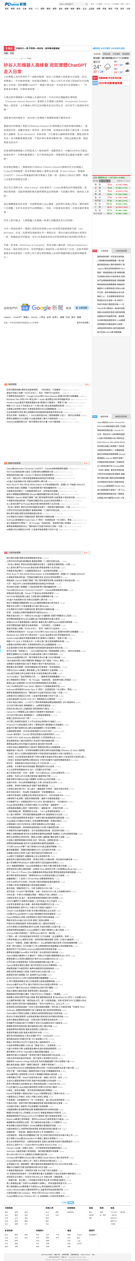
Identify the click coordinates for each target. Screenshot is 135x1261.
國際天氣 (114, 1221)
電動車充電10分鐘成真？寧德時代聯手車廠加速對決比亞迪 (33, 1055)
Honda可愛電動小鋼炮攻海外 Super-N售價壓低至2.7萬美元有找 (36, 1093)
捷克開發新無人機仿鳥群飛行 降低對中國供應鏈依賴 (30, 741)
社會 (25, 9)
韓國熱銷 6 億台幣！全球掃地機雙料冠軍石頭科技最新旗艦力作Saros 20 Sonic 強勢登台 (47, 750)
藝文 (78, 1238)
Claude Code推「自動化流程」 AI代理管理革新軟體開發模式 (34, 1148)
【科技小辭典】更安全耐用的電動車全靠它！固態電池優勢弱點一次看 (38, 507)
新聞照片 (40, 1230)
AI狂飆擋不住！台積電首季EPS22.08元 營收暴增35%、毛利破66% (37, 802)
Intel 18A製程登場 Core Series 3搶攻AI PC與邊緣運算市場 (33, 686)
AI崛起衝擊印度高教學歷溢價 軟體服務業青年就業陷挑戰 (32, 1109)
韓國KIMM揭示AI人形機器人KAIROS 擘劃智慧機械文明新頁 (34, 1113)
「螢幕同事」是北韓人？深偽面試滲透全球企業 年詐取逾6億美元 (36, 1180)
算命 (90, 1212)
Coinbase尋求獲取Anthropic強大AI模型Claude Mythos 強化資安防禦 (38, 1158)
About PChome (85, 1254)
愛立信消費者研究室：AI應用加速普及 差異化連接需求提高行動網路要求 (40, 1142)
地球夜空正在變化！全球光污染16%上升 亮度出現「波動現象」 (35, 1177)
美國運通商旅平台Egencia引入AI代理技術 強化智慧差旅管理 (34, 1116)
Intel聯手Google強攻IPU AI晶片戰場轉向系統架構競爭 (31, 914)
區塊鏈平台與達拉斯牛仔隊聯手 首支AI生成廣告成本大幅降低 (34, 1023)
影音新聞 (9, 1230)
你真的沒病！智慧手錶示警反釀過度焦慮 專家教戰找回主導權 (34, 1103)
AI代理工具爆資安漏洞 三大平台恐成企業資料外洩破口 (31, 721)
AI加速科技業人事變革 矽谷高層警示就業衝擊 (27, 1106)
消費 (98, 9)
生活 (84, 9)
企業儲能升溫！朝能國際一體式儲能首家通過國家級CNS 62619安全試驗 (39, 1164)
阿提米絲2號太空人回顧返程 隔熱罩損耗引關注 (28, 709)
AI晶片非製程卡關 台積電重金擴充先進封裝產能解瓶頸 (31, 1049)
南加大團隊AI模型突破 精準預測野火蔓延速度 (27, 991)
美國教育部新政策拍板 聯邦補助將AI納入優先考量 (29, 1026)
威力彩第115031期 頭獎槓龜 (109, 332)
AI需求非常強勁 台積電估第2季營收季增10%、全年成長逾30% (35, 795)
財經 (31, 9)
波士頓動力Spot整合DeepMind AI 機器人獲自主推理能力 (32, 1138)
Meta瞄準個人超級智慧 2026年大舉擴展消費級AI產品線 (32, 1074)
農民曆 (96, 48)
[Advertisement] (48, 346)
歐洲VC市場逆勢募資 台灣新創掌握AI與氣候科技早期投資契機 (35, 1016)
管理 (68, 1244)
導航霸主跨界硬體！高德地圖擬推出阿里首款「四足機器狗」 (34, 667)
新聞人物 (49, 1208)
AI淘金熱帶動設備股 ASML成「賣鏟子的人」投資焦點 (31, 1045)
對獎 (102, 1208)
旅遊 (104, 9)
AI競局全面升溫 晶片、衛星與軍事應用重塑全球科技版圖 (32, 898)
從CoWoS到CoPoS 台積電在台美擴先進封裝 (27, 1154)
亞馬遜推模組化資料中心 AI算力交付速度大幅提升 (29, 907)
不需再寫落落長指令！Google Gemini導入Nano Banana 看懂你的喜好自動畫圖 (42, 396)
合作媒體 (115, 4)
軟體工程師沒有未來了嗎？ (19, 718)
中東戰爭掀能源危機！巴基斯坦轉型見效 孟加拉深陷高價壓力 (34, 501)
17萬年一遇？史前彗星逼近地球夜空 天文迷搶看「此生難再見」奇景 (38, 936)
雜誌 (110, 9)
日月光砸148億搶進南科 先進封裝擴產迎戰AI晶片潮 (30, 962)
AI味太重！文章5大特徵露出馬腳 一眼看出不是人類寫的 (32, 895)
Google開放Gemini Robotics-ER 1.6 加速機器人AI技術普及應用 (35, 1196)
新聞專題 (71, 1208)
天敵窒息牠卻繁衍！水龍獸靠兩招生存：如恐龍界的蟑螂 (32, 491)
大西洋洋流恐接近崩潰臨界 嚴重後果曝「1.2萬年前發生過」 (34, 510)
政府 (122, 9)
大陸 (128, 9)
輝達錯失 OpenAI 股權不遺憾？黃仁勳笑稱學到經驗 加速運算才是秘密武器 (41, 497)
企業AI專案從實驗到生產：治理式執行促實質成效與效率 (32, 1020)
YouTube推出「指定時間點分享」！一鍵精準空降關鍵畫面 (33, 677)
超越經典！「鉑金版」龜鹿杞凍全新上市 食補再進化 (30, 1132)
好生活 (79, 1235)
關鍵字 (92, 1230)
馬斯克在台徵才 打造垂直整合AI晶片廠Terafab (28, 606)
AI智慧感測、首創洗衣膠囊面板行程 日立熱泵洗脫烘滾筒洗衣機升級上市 (40, 1135)
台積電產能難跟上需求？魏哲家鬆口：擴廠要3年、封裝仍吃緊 (35, 808)
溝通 (62, 317)
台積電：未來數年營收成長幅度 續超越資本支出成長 (30, 766)
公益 (78, 1241)
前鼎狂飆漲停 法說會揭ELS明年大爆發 (33, 48)
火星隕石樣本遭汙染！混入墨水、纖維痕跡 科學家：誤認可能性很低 (38, 789)
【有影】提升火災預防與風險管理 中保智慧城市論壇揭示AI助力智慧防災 (40, 754)
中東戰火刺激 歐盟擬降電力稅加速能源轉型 (26, 885)
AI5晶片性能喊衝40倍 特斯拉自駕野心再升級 (27, 481)
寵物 (26, 1212)
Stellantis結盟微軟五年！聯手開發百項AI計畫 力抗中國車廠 (33, 422)
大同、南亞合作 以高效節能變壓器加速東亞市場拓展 (30, 478)
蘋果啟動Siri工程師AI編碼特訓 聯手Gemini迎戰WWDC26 (32, 959)
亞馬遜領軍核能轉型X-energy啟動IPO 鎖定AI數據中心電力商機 (35, 930)
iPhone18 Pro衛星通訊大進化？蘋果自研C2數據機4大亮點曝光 (35, 725)
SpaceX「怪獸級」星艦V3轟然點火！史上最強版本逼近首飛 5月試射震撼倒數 (42, 943)
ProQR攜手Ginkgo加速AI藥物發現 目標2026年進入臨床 (32, 1087)
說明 (122, 4)
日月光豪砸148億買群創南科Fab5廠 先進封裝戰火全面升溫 (33, 927)
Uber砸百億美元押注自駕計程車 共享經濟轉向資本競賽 (32, 673)
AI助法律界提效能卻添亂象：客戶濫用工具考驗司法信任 (32, 1058)
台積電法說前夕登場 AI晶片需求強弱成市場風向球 (29, 853)
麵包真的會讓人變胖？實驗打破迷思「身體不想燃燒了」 (32, 1065)
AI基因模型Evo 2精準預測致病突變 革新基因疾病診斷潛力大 (34, 1129)
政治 (18, 9)
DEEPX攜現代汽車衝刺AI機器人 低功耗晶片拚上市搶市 (32, 901)
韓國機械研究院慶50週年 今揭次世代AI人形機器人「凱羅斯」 (35, 994)
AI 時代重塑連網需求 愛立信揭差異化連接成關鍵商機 (31, 981)
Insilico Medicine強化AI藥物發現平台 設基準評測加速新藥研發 (35, 1190)
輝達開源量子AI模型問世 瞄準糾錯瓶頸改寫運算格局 (30, 968)
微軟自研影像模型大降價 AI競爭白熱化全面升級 (28, 972)
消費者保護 (65, 1254)
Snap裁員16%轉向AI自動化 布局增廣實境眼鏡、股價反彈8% (34, 821)
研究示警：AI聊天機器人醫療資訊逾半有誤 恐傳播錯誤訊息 (33, 1071)
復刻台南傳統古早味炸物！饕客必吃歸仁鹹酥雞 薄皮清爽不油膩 (35, 837)
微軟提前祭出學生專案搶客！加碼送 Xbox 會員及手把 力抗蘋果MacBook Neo (42, 869)
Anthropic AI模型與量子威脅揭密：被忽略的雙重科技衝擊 (33, 1151)
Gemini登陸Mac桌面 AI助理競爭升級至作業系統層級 (30, 917)
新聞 (6, 53)
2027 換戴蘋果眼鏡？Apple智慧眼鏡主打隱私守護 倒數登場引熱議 (37, 866)
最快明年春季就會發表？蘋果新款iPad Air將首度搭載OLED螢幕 (35, 875)
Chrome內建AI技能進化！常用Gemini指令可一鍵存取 (31, 933)
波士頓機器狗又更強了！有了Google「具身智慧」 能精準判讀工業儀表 (39, 523)
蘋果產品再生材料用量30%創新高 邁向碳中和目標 (29, 744)
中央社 (29, 58)
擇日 (90, 1218)
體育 (78, 9)
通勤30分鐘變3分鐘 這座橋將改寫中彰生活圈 (27, 1167)
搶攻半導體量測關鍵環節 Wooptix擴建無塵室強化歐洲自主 (33, 494)
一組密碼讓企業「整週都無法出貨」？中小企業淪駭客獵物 (33, 811)
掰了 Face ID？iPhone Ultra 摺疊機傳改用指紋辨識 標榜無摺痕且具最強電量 (41, 872)
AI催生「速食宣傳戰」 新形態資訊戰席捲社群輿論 (29, 1090)
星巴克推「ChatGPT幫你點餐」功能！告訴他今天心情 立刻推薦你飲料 (39, 891)
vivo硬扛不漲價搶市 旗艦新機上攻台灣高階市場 (28, 856)
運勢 (54, 9)
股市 (92, 4)
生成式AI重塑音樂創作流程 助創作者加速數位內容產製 (31, 1081)
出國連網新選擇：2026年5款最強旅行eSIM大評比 (29, 731)
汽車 (116, 9)
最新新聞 (100, 416)
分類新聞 (9, 1208)
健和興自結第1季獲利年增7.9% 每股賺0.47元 (27, 1039)
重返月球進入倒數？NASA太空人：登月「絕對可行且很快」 (34, 393)
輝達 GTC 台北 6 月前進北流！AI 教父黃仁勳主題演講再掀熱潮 (35, 406)
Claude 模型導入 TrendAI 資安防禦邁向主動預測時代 (31, 734)
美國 (79, 317)
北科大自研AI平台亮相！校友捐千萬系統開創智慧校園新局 (33, 882)
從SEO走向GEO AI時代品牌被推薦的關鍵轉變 (28, 978)
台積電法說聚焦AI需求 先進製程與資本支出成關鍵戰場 (31, 409)
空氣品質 (106, 54)
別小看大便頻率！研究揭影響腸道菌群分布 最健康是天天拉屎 (34, 814)
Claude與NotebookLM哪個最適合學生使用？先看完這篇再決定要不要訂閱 (40, 1068)
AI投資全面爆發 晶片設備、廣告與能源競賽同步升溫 (30, 904)
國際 (42, 9)
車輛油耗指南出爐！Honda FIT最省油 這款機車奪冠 (30, 475)
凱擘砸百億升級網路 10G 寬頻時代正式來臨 (26, 975)
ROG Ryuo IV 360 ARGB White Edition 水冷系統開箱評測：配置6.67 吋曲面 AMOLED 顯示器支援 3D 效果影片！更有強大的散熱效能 (67, 485)
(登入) (128, 4)
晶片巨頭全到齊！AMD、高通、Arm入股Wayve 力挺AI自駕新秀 (36, 773)
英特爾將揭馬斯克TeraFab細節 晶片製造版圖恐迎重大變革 (33, 619)
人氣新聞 (100, 251)
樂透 (101, 1212)
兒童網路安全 (75, 1254)
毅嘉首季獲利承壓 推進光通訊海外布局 (24, 1033)
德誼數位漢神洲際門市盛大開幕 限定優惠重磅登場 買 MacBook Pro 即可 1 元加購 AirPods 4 (48, 997)
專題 (13, 9)
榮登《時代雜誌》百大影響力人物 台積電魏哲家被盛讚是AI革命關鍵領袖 (40, 946)
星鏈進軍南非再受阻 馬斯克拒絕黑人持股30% (27, 1029)
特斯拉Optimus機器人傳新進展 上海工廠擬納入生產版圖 (32, 670)
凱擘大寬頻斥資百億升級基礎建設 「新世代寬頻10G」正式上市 (35, 1004)
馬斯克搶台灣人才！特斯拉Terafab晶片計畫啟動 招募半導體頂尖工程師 (39, 616)
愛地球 (79, 1244)
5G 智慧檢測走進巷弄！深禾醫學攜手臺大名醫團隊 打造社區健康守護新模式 (41, 1174)
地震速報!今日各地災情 (109, 77)
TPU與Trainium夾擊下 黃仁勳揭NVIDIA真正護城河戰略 (32, 847)
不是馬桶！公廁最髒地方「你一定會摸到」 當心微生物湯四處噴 (35, 1100)
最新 (6, 1212)
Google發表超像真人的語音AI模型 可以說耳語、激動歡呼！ (34, 805)
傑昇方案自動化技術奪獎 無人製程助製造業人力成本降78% (33, 1084)
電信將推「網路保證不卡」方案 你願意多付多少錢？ (30, 888)
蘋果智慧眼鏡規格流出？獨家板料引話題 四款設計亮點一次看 (34, 526)
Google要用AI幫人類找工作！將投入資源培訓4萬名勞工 (32, 1161)
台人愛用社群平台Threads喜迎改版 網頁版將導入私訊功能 (33, 504)
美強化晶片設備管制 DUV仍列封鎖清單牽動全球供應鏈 (31, 683)
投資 (49, 317)
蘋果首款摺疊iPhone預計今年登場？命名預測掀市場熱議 (32, 952)
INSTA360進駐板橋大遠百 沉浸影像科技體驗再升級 (30, 472)
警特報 (122, 1212)
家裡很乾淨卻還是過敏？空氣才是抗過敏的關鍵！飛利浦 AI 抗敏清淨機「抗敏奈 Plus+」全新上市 (51, 1007)
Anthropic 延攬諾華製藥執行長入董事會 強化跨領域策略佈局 (34, 1010)
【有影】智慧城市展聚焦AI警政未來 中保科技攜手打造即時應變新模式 (39, 760)
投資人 (55, 317)
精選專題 (70, 1212)
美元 (73, 317)
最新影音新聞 (121, 416)
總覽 (68, 1235)
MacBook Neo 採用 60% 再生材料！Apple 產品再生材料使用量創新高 (38, 399)
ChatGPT (17, 317)
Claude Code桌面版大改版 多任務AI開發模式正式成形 (31, 911)
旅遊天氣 (114, 1218)
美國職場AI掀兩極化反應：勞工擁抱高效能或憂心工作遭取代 (34, 1122)
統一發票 (103, 1215)
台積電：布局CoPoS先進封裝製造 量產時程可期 (28, 776)
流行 (26, 1224)
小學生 (42, 317)
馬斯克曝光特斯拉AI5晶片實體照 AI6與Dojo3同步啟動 (31, 779)
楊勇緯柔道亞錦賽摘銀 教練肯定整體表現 (114, 284)
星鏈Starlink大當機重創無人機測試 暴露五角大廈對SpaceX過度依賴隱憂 (39, 622)
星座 (61, 9)
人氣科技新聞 (121, 251)
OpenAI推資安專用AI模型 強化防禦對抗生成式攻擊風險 (32, 965)
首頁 (7, 9)
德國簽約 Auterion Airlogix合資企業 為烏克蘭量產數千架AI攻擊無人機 (38, 1061)
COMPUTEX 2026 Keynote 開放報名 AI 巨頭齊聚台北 (31, 738)
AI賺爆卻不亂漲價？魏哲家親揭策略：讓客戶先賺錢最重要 (33, 798)
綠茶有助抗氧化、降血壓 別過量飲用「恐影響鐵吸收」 (31, 792)
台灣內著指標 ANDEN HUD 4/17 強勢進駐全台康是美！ (32, 699)
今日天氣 (97, 54)
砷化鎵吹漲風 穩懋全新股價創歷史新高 (113, 478)
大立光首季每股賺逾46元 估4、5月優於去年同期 (29, 770)
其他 (26, 1238)
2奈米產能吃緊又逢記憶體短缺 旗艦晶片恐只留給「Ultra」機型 (35, 661)
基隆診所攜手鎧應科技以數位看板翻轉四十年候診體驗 (31, 728)
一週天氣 (114, 1215)
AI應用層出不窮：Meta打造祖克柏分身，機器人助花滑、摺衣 (34, 1077)
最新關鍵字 (93, 1235)
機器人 (26, 317)
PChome (107, 4)
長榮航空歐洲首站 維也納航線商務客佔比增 (115, 328)
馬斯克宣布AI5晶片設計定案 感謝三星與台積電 (28, 920)
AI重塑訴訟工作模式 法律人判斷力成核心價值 (27, 1097)
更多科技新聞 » (83, 323)
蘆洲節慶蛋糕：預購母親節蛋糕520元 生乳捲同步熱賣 (31, 850)
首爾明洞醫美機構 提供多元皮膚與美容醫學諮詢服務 (30, 843)
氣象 (112, 1208)
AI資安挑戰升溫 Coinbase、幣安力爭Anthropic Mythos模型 (33, 1193)
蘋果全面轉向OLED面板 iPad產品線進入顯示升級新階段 (32, 419)
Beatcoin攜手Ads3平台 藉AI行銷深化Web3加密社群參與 (32, 984)
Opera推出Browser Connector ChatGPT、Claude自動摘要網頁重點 (37, 469)
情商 (26, 1215)
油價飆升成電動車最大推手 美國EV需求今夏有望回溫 (31, 664)
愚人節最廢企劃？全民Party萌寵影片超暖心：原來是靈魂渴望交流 (37, 1183)
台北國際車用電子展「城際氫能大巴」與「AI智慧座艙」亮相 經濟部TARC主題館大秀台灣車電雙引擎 (52, 1000)
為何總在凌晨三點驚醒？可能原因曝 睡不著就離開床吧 (31, 488)
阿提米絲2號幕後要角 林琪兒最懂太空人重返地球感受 (31, 924)
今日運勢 (105, 48)
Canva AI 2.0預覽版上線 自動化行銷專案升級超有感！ (31, 712)
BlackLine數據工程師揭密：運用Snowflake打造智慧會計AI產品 (35, 1119)
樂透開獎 (125, 54)
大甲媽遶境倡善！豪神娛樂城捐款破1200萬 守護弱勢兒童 (33, 827)
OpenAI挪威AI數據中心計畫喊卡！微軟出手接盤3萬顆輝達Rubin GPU (38, 956)
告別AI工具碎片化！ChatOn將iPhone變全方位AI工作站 (32, 1145)
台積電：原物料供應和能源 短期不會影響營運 (27, 786)
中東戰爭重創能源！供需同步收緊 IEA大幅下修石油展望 (32, 1170)
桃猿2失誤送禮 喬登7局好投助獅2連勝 (113, 312)
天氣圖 (113, 1224)
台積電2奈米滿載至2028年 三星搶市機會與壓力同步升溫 (32, 529)
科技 (37, 9)
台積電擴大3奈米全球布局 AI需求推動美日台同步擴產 (31, 824)
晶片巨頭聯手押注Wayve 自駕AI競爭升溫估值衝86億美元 (33, 863)
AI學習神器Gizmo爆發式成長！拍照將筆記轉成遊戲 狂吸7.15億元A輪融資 (40, 940)
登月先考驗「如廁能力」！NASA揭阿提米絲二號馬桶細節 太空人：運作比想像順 (43, 415)
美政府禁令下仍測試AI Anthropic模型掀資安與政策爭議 (31, 949)
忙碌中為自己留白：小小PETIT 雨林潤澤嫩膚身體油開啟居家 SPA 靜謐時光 (41, 702)
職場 (48, 9)
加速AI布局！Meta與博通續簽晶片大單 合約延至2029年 (32, 782)
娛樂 (72, 9)
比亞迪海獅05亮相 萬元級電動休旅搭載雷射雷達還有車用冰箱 (35, 412)
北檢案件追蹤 (118, 48)
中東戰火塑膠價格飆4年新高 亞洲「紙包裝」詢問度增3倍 (33, 840)
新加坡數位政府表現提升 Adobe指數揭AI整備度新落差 (31, 1126)
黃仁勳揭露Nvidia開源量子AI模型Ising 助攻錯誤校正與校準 (33, 1186)
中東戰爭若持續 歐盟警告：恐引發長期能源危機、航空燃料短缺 (35, 831)
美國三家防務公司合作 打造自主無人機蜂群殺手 (28, 1042)
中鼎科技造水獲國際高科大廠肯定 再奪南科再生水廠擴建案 (33, 747)
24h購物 (99, 4)
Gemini (34, 317)
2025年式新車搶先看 (110, 83)
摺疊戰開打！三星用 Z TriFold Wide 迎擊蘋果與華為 (30, 879)
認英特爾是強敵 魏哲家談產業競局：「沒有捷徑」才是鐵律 (33, 390)
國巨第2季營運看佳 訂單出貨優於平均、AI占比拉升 (30, 1036)
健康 (66, 9)
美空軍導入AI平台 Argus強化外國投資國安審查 (28, 1052)
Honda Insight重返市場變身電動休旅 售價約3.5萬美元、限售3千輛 (37, 402)
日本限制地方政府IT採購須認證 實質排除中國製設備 (30, 517)
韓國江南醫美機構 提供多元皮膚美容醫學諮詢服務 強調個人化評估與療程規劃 (42, 834)
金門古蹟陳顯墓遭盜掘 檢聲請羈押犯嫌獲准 (115, 280)
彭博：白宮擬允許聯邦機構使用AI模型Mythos (27, 612)
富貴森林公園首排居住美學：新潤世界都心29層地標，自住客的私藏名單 (39, 859)
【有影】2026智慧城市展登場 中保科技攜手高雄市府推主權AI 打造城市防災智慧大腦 (45, 757)
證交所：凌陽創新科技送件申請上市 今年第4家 (28, 763)
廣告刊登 (57, 1254)
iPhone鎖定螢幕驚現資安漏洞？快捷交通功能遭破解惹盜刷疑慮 (35, 818)
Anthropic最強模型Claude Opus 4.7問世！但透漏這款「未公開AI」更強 (39, 520)
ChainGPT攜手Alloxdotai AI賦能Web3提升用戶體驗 (30, 988)
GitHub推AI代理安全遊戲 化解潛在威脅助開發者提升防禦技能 (35, 1013)
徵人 (93, 1254)
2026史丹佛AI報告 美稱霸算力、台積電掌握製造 (28, 705)
